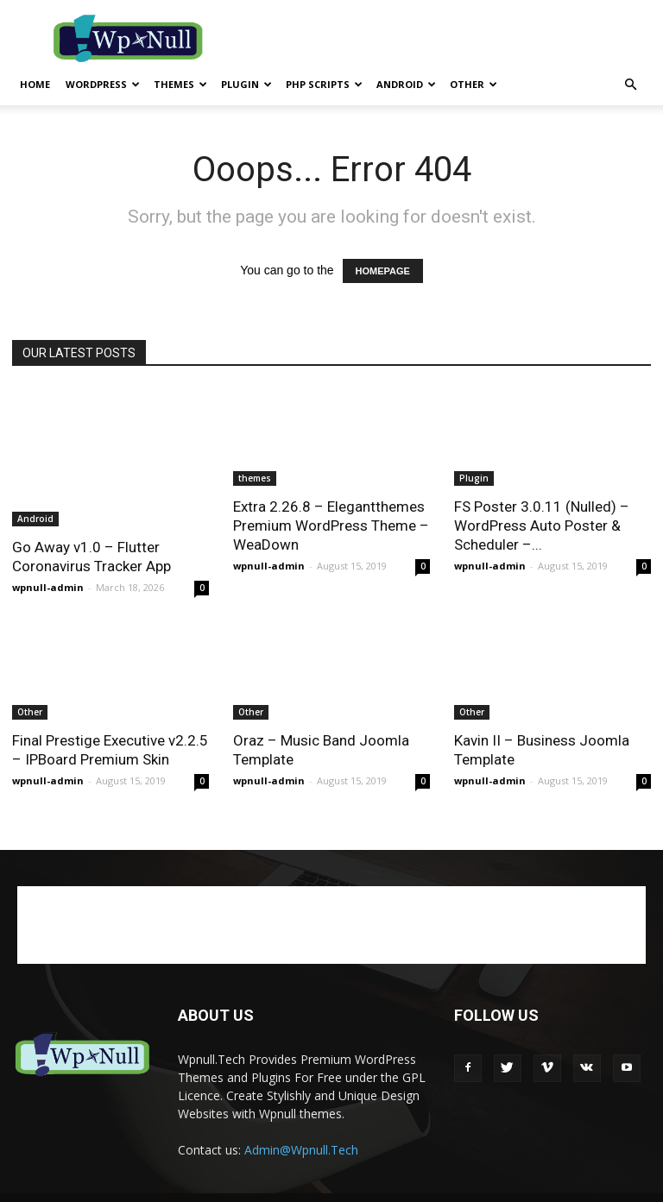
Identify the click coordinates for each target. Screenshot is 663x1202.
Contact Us (582, 1186)
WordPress (103, 84)
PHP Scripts (324, 84)
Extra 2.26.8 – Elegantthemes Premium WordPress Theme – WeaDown (331, 525)
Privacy (434, 1186)
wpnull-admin (48, 546)
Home (35, 84)
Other (473, 84)
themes (180, 84)
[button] (630, 85)
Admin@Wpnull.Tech (301, 1127)
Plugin (246, 84)
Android (406, 84)
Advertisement (504, 1186)
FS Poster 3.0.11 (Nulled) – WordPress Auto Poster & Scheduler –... (541, 525)
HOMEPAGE (383, 271)
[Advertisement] (448, 38)
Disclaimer (375, 1186)
